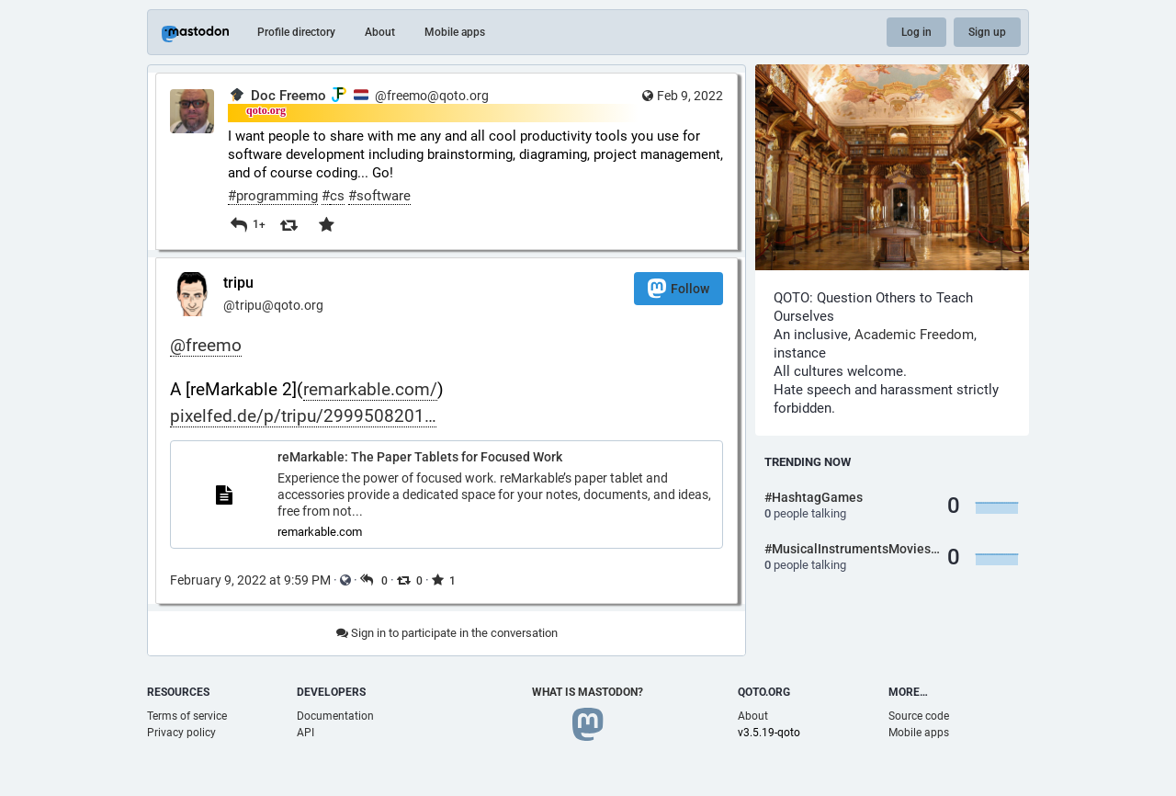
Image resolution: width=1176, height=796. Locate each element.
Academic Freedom (914, 334)
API (305, 732)
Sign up (987, 32)
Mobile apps (454, 32)
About (380, 32)
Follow (678, 288)
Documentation (335, 716)
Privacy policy (181, 732)
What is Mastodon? (587, 692)
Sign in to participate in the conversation (447, 633)
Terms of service (187, 716)
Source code (918, 716)
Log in (916, 32)
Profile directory (296, 32)
